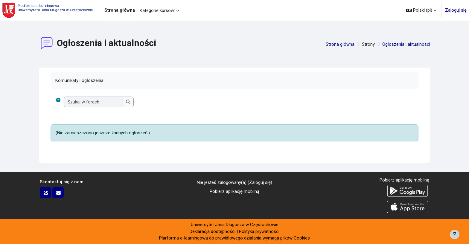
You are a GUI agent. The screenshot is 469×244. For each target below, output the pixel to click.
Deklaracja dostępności (212, 231)
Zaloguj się (456, 10)
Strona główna (340, 44)
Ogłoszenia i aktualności (406, 44)
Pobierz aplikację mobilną (234, 191)
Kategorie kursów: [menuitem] (157, 10)
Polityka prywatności (259, 231)
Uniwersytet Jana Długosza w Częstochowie (234, 224)
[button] (421, 10)
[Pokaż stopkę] (454, 234)
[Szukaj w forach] (93, 102)
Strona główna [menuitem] (119, 10)
